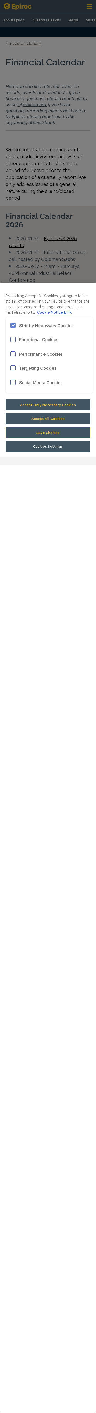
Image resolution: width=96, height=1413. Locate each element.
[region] (48, 848)
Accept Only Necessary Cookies (48, 404)
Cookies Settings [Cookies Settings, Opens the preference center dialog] (48, 446)
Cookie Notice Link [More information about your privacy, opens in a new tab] (54, 311)
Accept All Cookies (48, 418)
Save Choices (48, 432)
